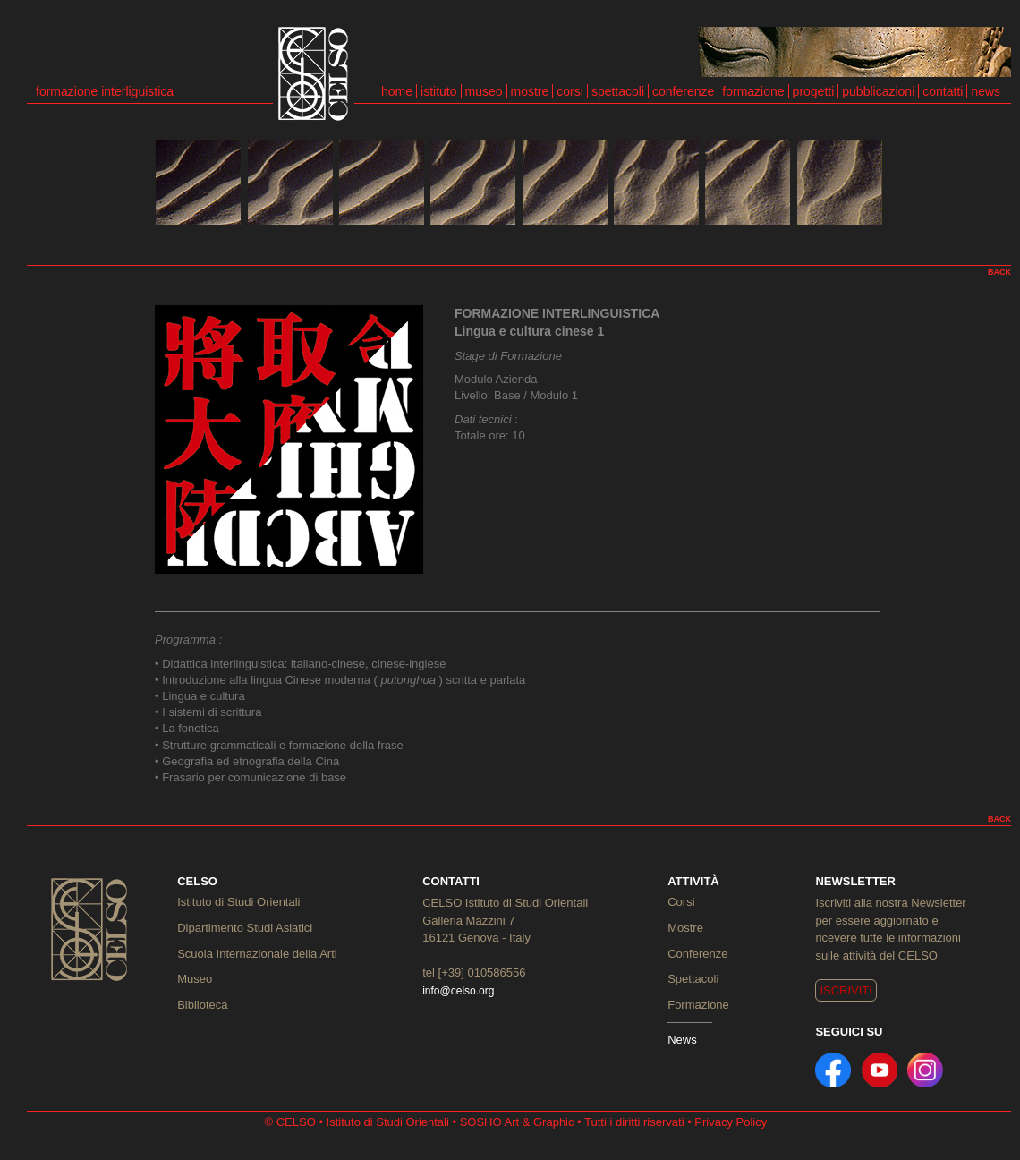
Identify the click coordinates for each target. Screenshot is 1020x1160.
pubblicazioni (878, 91)
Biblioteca (202, 1004)
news (985, 91)
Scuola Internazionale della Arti (257, 953)
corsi (570, 91)
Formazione (698, 1004)
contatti (942, 91)
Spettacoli (692, 978)
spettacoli (617, 91)
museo (484, 91)
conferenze (683, 91)
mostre (530, 91)
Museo (194, 978)
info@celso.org (458, 991)
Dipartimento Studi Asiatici (244, 927)
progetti (814, 91)
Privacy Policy (730, 1122)
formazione (753, 91)
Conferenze (697, 953)
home (396, 91)
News (682, 1039)
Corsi (680, 901)
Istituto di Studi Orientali (238, 901)
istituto (438, 91)
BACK (999, 272)
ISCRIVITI (846, 990)
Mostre (685, 927)
